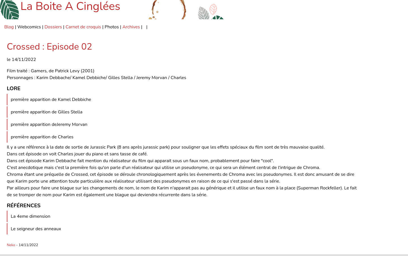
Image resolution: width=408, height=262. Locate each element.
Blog (9, 27)
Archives (131, 27)
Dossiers (53, 27)
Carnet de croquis (83, 27)
